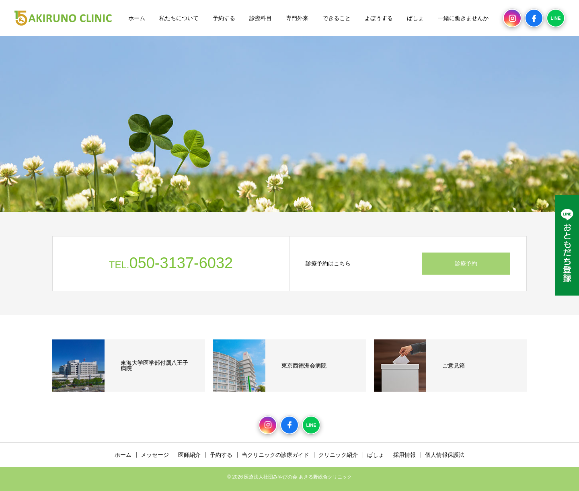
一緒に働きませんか (463, 18)
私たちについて (179, 18)
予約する (224, 18)
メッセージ (155, 455)
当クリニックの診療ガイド (275, 455)
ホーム (136, 18)
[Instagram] (512, 18)
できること (336, 18)
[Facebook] (534, 18)
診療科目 (260, 18)
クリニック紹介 (338, 455)
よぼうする (379, 18)
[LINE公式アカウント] (567, 245)
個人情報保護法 (444, 455)
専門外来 (297, 18)
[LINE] (555, 18)
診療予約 (466, 263)
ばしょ (415, 18)
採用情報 (404, 455)
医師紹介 (189, 455)
